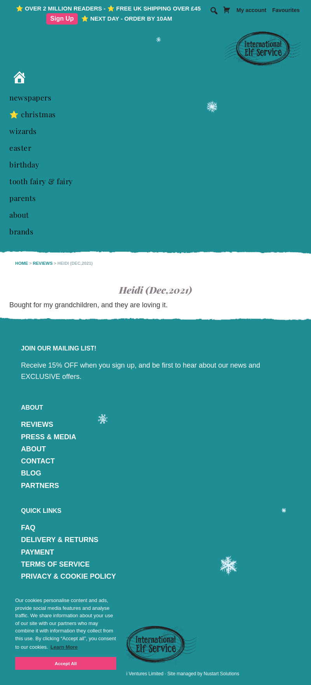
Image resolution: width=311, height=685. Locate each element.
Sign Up (61, 18)
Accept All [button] (66, 663)
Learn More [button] (64, 647)
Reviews (43, 263)
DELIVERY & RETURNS (59, 540)
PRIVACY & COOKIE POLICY (68, 576)
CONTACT (38, 461)
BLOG (31, 473)
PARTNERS (40, 486)
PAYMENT (37, 552)
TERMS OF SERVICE (55, 564)
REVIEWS (37, 424)
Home (21, 263)
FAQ (28, 528)
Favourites (286, 10)
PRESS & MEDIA (48, 437)
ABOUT (33, 449)
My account (251, 10)
